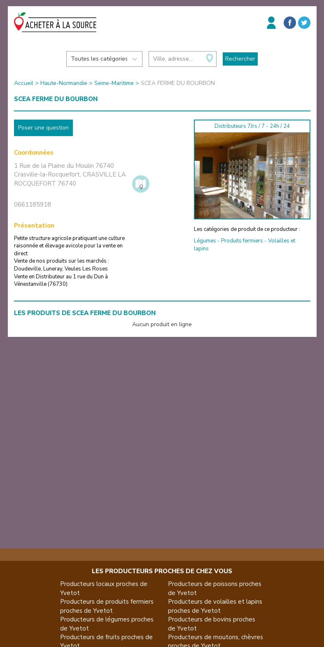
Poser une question (43, 128)
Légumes (205, 241)
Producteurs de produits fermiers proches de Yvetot (107, 606)
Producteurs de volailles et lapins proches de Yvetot (215, 606)
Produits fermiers (242, 241)
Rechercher (240, 59)
